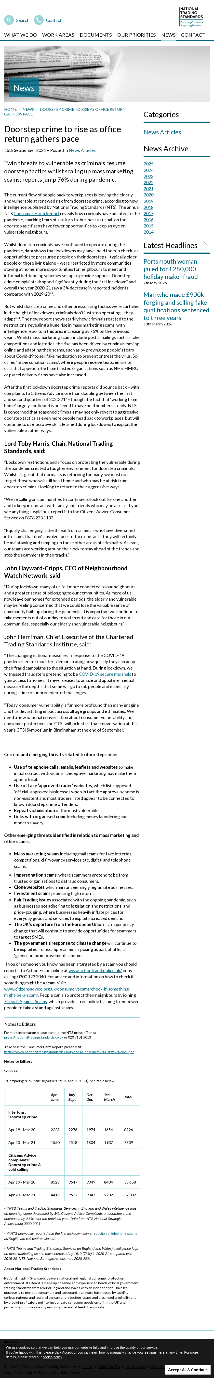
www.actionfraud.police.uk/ (95, 970)
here (161, 1352)
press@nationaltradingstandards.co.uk (33, 1037)
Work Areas (58, 35)
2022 (148, 182)
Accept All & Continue (188, 1369)
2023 (148, 176)
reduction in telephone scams (115, 1233)
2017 (148, 213)
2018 (148, 207)
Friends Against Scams (25, 1001)
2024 (148, 170)
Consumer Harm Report (36, 213)
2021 (148, 188)
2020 (148, 194)
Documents (96, 35)
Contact (48, 19)
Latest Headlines (171, 245)
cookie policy (52, 1357)
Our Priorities (136, 35)
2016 (148, 219)
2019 (148, 201)
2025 (148, 163)
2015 (148, 225)
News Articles (82, 150)
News (168, 35)
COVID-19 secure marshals (105, 674)
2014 (148, 232)
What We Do (20, 35)
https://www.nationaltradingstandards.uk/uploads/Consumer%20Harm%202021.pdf (69, 1052)
